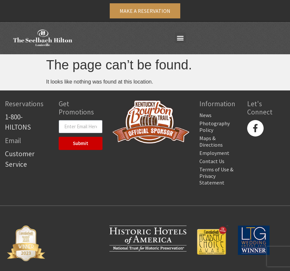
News (205, 115)
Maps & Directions (211, 141)
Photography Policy (214, 126)
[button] (180, 37)
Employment (214, 153)
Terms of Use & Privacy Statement (216, 176)
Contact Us (211, 161)
